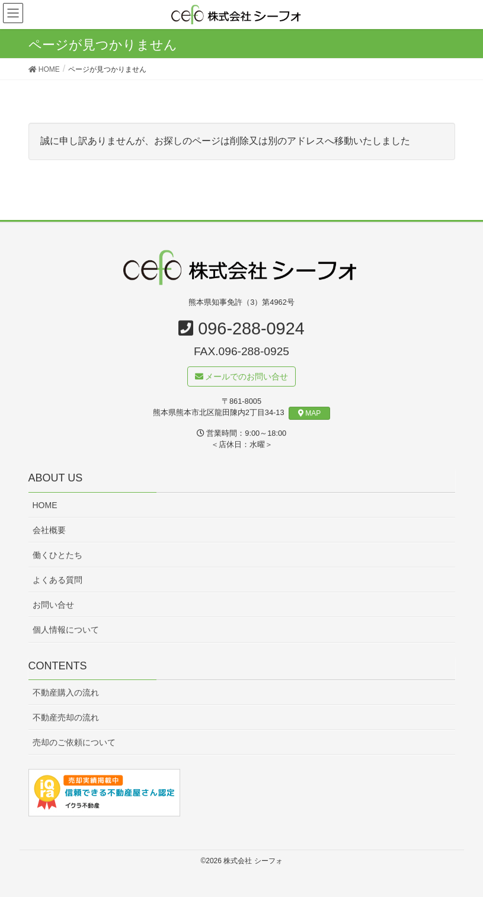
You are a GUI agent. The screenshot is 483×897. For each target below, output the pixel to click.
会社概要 (49, 530)
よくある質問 (57, 580)
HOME (45, 505)
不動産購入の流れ (66, 693)
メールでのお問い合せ (242, 377)
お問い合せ (53, 605)
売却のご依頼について (74, 743)
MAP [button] (309, 414)
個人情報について (66, 630)
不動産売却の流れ (66, 718)
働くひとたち (57, 555)
